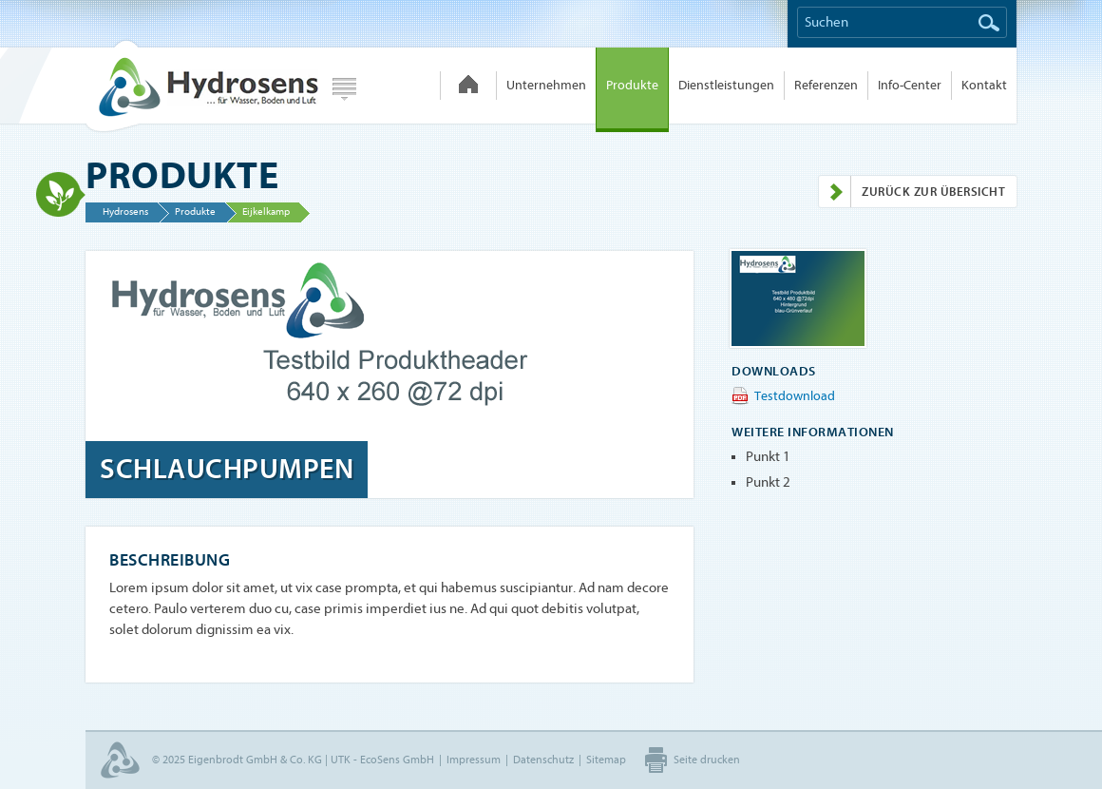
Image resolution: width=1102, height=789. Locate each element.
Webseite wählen (344, 89)
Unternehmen (546, 85)
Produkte (632, 85)
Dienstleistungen (726, 85)
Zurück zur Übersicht (912, 191)
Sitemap (606, 759)
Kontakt (984, 85)
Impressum (473, 759)
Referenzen (826, 85)
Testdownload (794, 396)
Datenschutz (543, 759)
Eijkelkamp (266, 211)
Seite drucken (707, 759)
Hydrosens (201, 85)
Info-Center (909, 85)
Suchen (988, 22)
